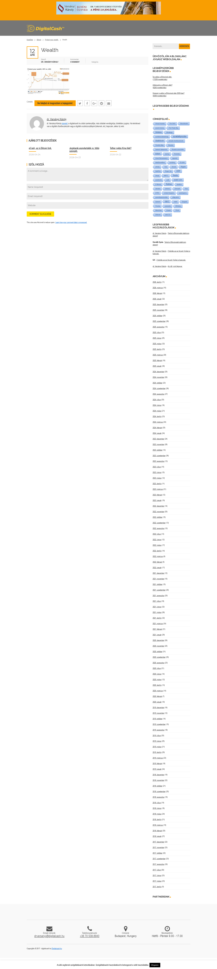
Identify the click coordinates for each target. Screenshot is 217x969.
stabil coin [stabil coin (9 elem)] (178, 180)
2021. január (157, 635)
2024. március (158, 422)
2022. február (157, 562)
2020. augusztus (158, 663)
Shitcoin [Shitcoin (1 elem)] (158, 214)
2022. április (157, 551)
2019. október (157, 719)
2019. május (157, 747)
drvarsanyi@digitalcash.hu (49, 936)
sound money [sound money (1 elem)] (159, 128)
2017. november (158, 847)
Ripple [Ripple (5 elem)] (183, 167)
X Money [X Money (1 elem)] (158, 184)
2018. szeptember (159, 791)
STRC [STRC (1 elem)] (157, 193)
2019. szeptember (159, 724)
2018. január (157, 836)
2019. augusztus (158, 730)
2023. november (158, 444)
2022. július (157, 534)
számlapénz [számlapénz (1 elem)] (183, 193)
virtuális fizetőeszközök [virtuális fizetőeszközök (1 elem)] (176, 141)
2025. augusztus (158, 327)
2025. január (157, 366)
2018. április (157, 819)
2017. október (157, 853)
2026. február (157, 293)
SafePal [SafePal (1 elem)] (157, 171)
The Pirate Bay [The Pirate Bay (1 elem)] (173, 128)
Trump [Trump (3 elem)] (157, 206)
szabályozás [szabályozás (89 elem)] (180, 136)
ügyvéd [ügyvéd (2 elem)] (174, 158)
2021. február (157, 629)
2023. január (157, 500)
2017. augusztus (158, 864)
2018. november (158, 780)
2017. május (157, 881)
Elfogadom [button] (155, 965)
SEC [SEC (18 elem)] (167, 201)
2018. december (158, 775)
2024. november (158, 377)
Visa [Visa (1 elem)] (186, 188)
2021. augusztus (158, 595)
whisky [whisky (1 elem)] (157, 167)
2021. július (157, 601)
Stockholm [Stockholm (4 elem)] (184, 123)
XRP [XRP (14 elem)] (178, 171)
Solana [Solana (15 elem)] (158, 132)
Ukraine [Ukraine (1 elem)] (157, 188)
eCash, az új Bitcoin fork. (40, 148)
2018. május (157, 814)
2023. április (157, 483)
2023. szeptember (159, 455)
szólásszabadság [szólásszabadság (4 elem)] (161, 137)
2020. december (158, 640)
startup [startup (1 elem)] (167, 154)
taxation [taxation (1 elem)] (179, 184)
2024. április (157, 416)
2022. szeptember (159, 523)
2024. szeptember (159, 388)
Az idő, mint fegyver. (175, 266)
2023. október (157, 450)
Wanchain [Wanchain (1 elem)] (158, 210)
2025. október (157, 315)
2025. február (157, 360)
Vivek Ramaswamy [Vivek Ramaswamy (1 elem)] (161, 158)
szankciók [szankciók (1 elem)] (158, 180)
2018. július (157, 802)
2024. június (157, 405)
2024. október (157, 383)
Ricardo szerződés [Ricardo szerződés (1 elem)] (178, 149)
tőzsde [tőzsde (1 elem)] (174, 167)
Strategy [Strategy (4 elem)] (169, 132)
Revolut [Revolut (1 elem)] (170, 145)
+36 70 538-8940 (89, 936)
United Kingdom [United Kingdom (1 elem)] (169, 193)
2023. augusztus (158, 461)
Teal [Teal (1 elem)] (165, 167)
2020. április (157, 685)
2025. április (157, 349)
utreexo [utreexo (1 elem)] (167, 188)
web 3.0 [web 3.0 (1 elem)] (167, 214)
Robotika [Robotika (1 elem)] (177, 154)
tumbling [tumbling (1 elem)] (172, 162)
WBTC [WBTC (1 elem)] (166, 175)
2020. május (157, 679)
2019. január (157, 769)
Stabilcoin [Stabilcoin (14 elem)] (159, 141)
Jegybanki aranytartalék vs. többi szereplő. (84, 149)
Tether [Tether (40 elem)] (169, 184)
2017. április (157, 886)
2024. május (157, 411)
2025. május (157, 343)
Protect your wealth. (52, 40)
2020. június (157, 674)
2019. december (158, 707)
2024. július (157, 399)
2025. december (158, 304)
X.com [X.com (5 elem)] (182, 162)
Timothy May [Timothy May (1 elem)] (159, 145)
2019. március (158, 758)
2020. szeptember (159, 657)
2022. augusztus (158, 528)
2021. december (158, 573)
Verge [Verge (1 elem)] (157, 175)
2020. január (157, 702)
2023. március (158, 489)
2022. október (157, 517)
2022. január (157, 567)
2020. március (158, 691)
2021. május (157, 612)
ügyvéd (64, 123)
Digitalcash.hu (57, 948)
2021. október (157, 584)
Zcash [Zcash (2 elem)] (168, 210)
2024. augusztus (158, 394)
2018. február (157, 830)
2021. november (158, 579)
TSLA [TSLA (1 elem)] (177, 210)
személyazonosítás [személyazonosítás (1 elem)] (161, 197)
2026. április (157, 282)
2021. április (157, 618)
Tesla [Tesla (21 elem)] (175, 175)
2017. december (158, 842)
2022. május (157, 545)
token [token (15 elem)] (157, 154)
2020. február (157, 696)
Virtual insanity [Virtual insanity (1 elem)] (160, 123)
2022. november (158, 511)
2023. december (158, 439)
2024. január (157, 433)
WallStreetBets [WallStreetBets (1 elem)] (160, 162)
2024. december (158, 371)
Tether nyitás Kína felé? (120, 148)
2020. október (157, 651)
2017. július (157, 870)
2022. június (157, 539)
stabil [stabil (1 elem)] (175, 202)
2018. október (157, 786)
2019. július (157, 735)
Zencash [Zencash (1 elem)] (177, 188)
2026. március (158, 287)
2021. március (158, 623)
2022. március (158, 556)
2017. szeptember (159, 858)
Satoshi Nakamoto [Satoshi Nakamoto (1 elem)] (161, 149)
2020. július (157, 668)
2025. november (158, 310)
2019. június (157, 741)
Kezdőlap (30, 40)
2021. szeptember (159, 590)
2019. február (157, 763)
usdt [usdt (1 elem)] (167, 180)
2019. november (158, 713)
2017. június (157, 875)
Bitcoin (39, 40)
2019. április (157, 752)
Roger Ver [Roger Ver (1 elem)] (168, 171)
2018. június (157, 808)
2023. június (157, 472)
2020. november (158, 646)
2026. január (157, 299)
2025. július (157, 332)
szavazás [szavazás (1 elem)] (168, 206)
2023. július (157, 467)
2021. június (157, 607)
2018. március (158, 825)
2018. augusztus (158, 797)
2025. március (158, 355)
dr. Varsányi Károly (56, 119)
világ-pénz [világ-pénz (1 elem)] (175, 197)
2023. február (157, 495)
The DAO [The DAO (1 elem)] (172, 123)
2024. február (157, 427)
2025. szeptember (159, 321)
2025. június (157, 338)
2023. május (157, 478)
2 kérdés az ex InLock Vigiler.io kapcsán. (171, 260)
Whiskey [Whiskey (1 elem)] (178, 206)
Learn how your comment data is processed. (71, 222)
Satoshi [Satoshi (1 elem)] (157, 202)
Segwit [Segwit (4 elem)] (184, 202)
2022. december (158, 506)
